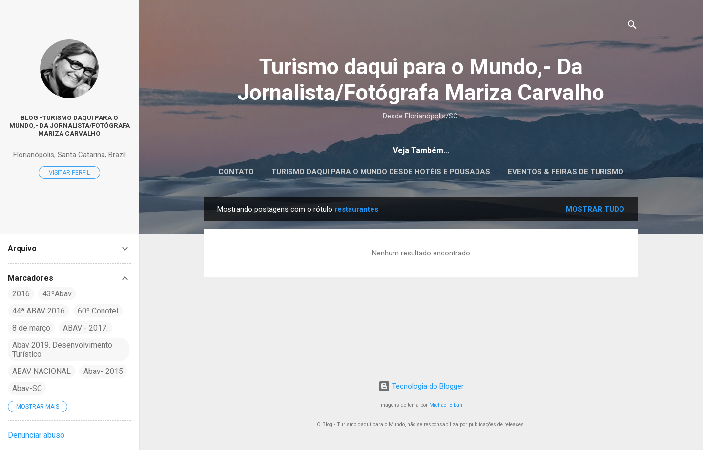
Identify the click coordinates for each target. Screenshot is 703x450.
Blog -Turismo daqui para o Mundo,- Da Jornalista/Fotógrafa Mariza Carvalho (69, 125)
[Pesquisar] (632, 26)
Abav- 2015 (103, 371)
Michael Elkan (445, 405)
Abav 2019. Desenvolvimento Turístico (62, 349)
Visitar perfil (69, 172)
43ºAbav (57, 293)
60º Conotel (98, 310)
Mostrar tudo (595, 209)
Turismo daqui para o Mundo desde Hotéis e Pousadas (380, 171)
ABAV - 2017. (85, 328)
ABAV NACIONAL (41, 371)
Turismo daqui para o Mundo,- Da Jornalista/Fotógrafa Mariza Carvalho (420, 79)
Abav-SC (27, 388)
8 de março (31, 328)
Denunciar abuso (36, 435)
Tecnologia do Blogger (421, 386)
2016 (21, 293)
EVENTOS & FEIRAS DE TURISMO (565, 171)
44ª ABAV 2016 (38, 310)
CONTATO (236, 171)
